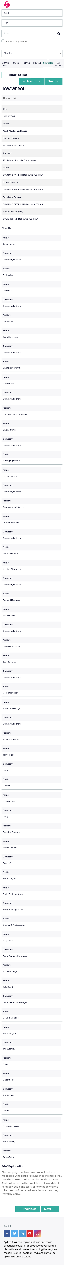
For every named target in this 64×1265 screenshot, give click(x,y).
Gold (16, 62)
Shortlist (48, 64)
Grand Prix (5, 64)
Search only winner (17, 41)
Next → (53, 81)
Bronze (37, 62)
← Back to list (16, 75)
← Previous (31, 81)
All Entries (59, 64)
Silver (27, 62)
